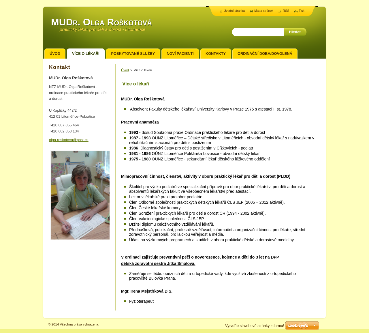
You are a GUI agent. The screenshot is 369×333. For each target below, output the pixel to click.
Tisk (301, 10)
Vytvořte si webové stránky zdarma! (254, 325)
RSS (286, 10)
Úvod (125, 70)
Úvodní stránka (234, 10)
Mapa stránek (263, 10)
